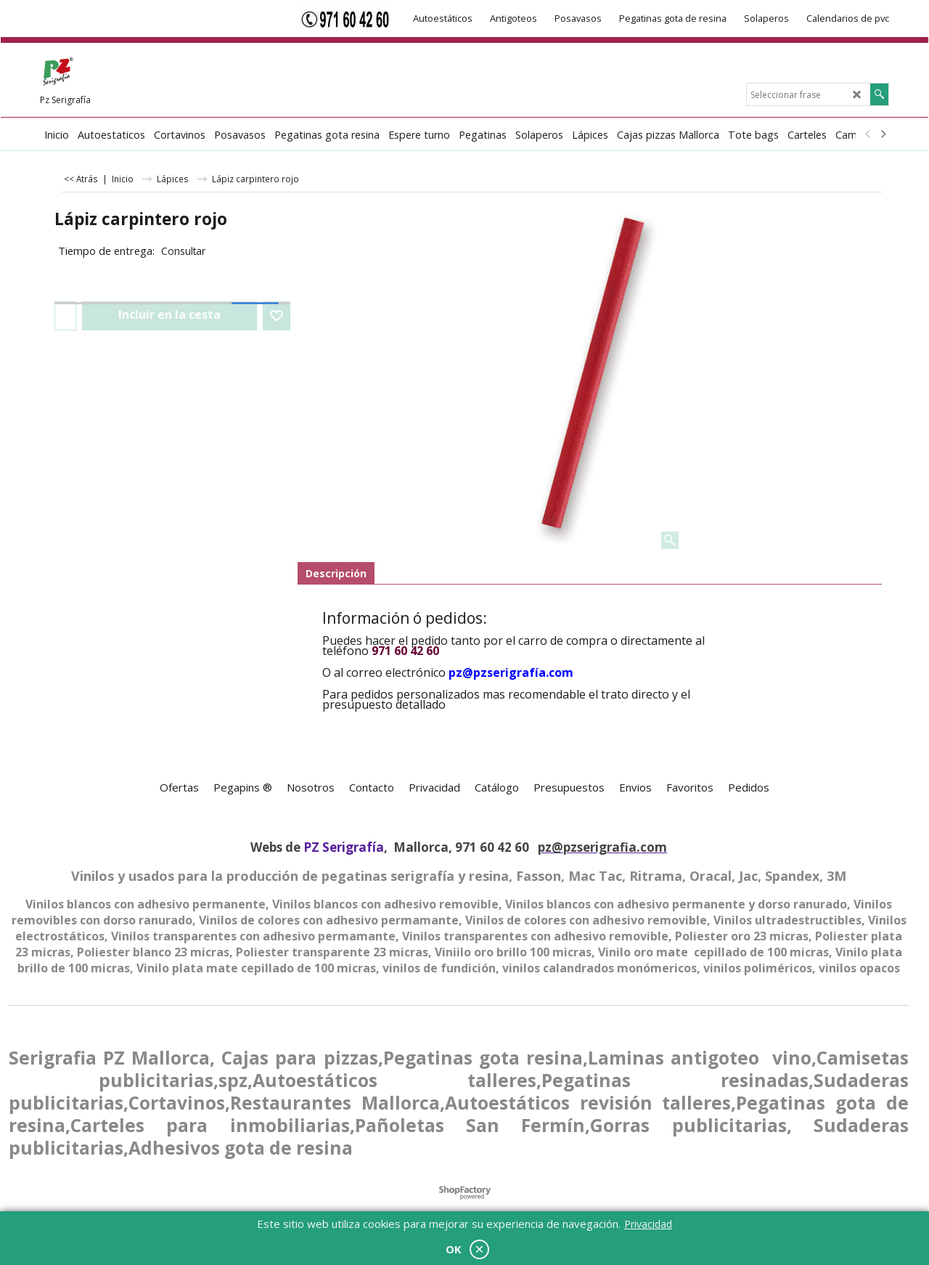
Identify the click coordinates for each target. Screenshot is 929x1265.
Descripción (336, 573)
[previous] (868, 134)
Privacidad (648, 1224)
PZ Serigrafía (343, 847)
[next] (882, 134)
